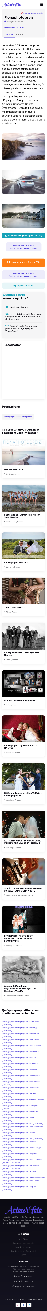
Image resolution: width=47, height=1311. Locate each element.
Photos (19, 34)
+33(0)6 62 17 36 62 (24, 1276)
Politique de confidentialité (23, 1251)
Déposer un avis (24, 285)
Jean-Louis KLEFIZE (14, 607)
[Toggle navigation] (41, 4)
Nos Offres (23, 1239)
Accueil (9, 34)
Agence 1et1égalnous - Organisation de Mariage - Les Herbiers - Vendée (20, 988)
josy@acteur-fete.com (24, 1286)
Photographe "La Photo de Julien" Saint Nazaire (22, 516)
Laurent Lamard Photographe (19, 700)
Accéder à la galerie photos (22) (23, 235)
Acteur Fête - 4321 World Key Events (27, 1299)
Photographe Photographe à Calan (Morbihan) (23, 1177)
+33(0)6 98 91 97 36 (24, 1281)
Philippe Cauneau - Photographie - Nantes (22, 654)
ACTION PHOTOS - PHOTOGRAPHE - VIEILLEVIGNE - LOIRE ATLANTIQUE (23, 842)
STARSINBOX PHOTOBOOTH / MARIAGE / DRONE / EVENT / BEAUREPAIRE (19, 938)
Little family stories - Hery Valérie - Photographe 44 (23, 794)
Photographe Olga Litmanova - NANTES (20, 746)
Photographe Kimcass (16, 562)
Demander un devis (14, 27)
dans (18, 417)
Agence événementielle (23, 1243)
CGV (23, 1255)
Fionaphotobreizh (13, 469)
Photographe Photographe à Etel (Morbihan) (22, 1138)
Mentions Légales (23, 1247)
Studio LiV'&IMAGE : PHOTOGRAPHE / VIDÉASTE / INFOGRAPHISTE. (23, 889)
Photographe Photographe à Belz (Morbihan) (22, 1123)
